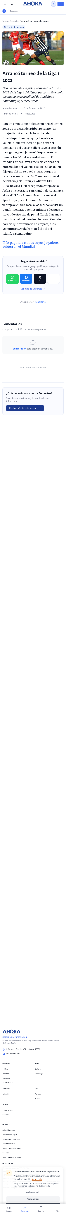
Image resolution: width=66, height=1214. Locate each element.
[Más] (57, 1209)
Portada (38, 1094)
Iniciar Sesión (7, 1110)
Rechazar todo (33, 1192)
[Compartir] (25, 1209)
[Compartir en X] (40, 279)
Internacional (7, 1082)
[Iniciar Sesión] (60, 4)
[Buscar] (12, 4)
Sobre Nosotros (8, 1130)
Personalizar (33, 1198)
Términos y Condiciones (11, 1148)
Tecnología (39, 1073)
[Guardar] (41, 1209)
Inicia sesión (19, 348)
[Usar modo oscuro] (53, 4)
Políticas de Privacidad (11, 1139)
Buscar (37, 1098)
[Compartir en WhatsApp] (12, 279)
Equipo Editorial (8, 1144)
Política (5, 1069)
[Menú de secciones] (4, 4)
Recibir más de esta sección (25, 408)
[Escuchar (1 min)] (9, 1209)
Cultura (38, 1069)
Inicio (5, 21)
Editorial (5, 1094)
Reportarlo (40, 301)
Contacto (5, 1115)
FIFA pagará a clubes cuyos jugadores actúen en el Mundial (30, 244)
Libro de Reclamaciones (11, 1157)
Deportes (14, 11)
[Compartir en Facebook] (26, 279)
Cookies (5, 1153)
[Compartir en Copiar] (53, 279)
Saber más (37, 1179)
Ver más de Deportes (33, 288)
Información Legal (9, 1134)
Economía (6, 1078)
